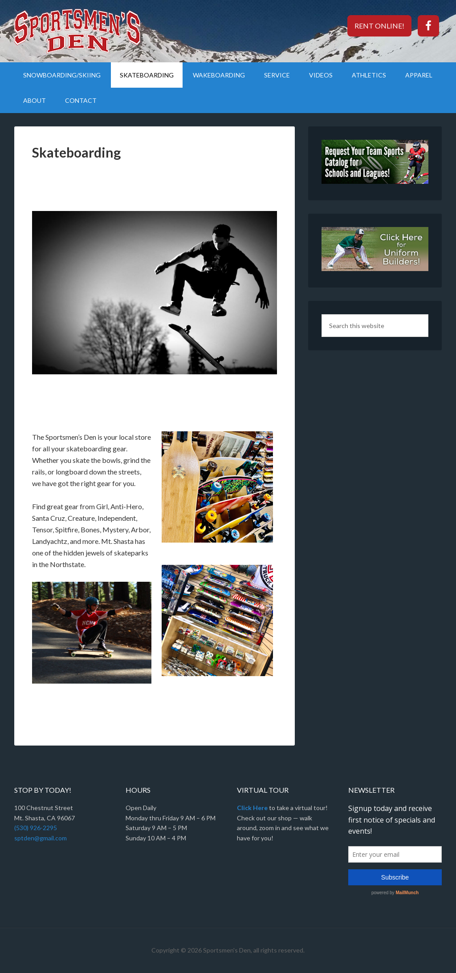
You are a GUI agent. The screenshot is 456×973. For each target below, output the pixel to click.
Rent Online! (379, 25)
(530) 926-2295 (35, 827)
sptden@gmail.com (40, 838)
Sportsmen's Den (90, 31)
